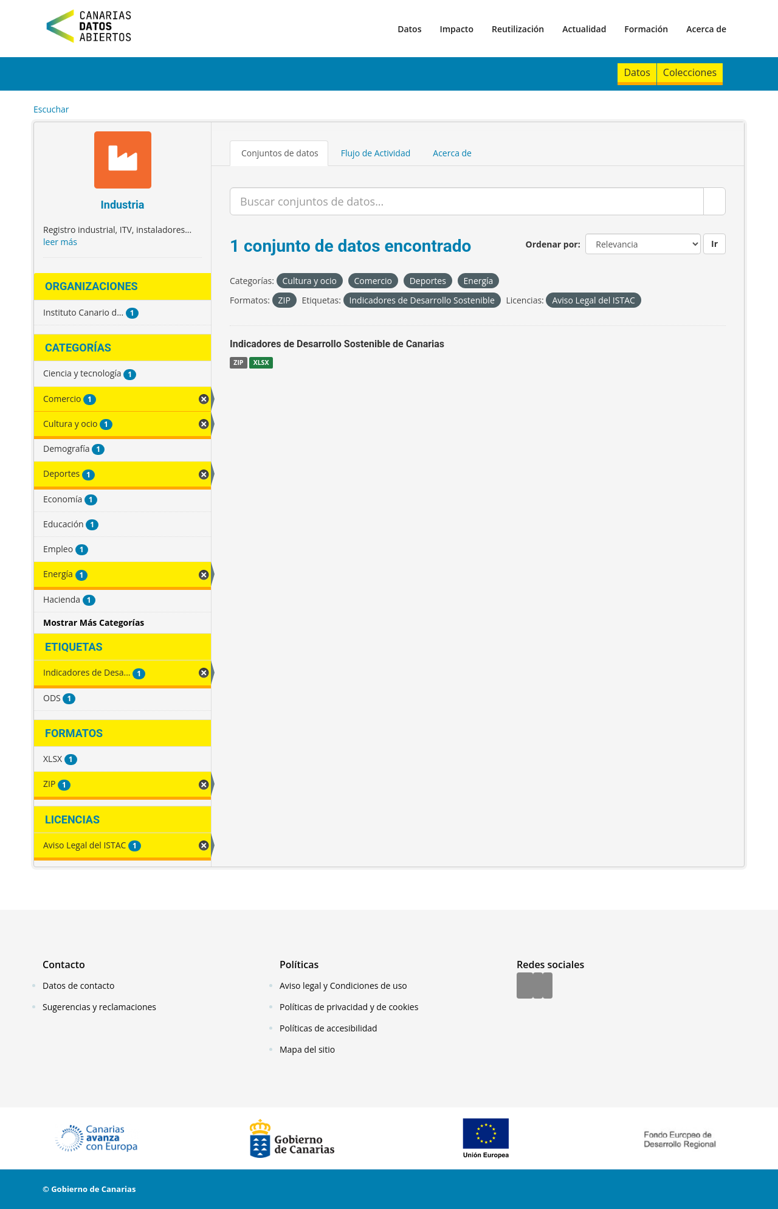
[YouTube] (548, 986)
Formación (646, 29)
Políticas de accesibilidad (328, 1028)
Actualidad (584, 29)
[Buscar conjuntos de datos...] (467, 201)
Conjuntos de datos (279, 153)
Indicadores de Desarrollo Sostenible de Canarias (337, 344)
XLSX (261, 362)
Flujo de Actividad (376, 153)
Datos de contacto (78, 985)
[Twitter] (538, 986)
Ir (714, 243)
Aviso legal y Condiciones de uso (343, 985)
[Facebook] (525, 986)
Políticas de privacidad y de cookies (349, 1007)
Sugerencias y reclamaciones (99, 1007)
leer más (60, 242)
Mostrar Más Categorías (93, 622)
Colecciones (690, 72)
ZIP (238, 362)
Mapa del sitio (307, 1049)
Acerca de (706, 29)
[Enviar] (714, 201)
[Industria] (122, 161)
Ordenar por (552, 244)
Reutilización (518, 29)
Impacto (456, 29)
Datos (409, 29)
